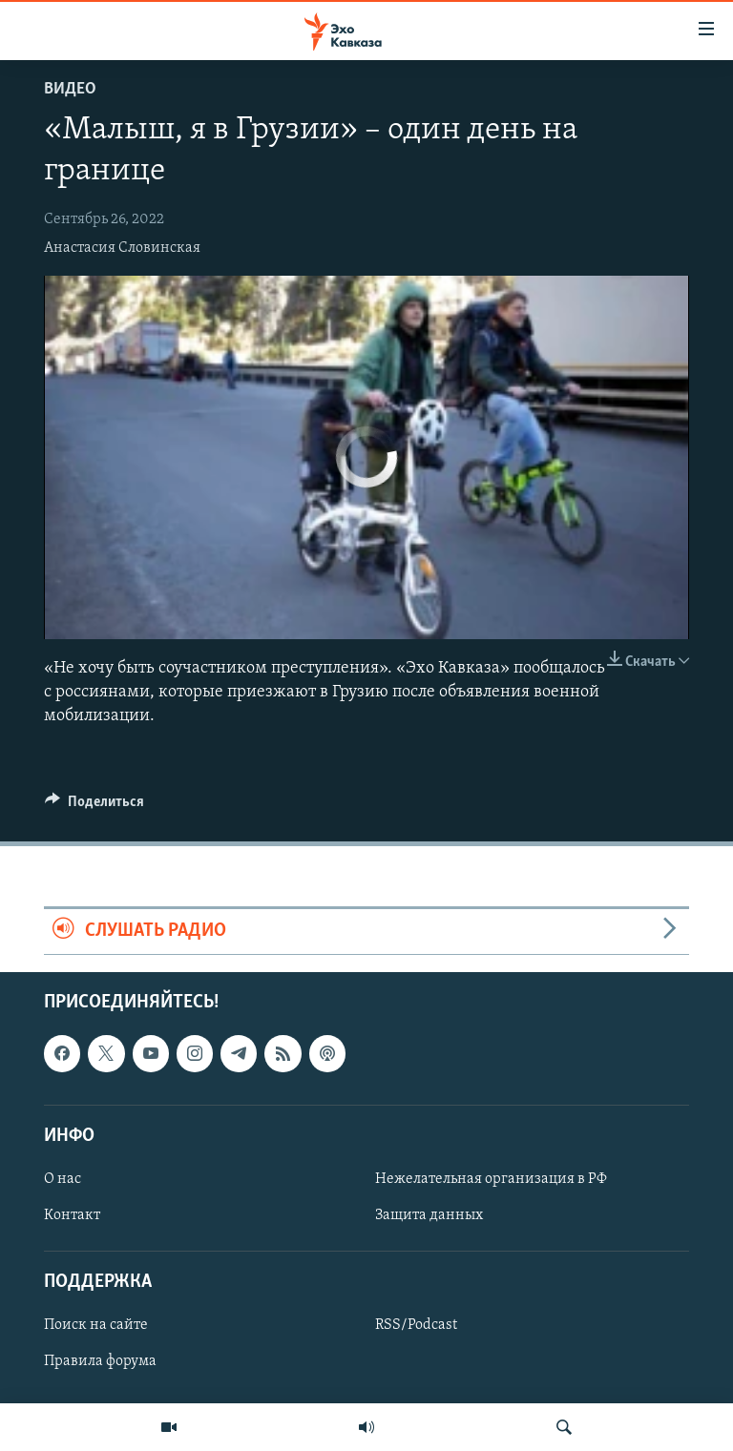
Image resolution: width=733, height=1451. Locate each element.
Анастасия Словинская (122, 248)
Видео (70, 89)
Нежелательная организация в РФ (491, 1179)
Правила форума (100, 1361)
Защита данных (429, 1215)
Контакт (72, 1215)
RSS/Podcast (416, 1325)
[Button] (94, 806)
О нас (62, 1179)
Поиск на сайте (96, 1325)
